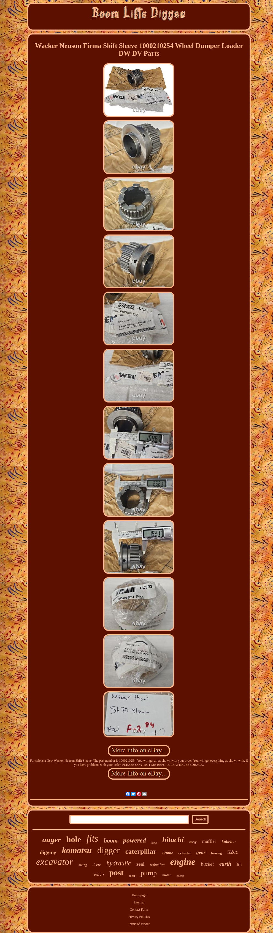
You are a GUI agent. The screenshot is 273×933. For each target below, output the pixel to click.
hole (73, 839)
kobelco (228, 841)
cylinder (184, 853)
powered (134, 840)
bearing (216, 853)
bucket (207, 864)
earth (225, 864)
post (116, 872)
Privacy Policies (139, 917)
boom (111, 840)
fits (92, 838)
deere (97, 865)
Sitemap (139, 902)
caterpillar (140, 851)
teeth (154, 842)
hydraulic (119, 863)
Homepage (139, 895)
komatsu (77, 850)
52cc (232, 852)
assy (193, 841)
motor (166, 875)
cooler (180, 875)
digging (48, 852)
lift (239, 864)
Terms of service (139, 924)
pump (148, 873)
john (132, 875)
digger (108, 850)
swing (83, 865)
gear (201, 852)
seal (140, 864)
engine (182, 862)
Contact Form (139, 909)
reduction (157, 865)
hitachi (173, 840)
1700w (167, 853)
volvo (99, 874)
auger (51, 839)
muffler (209, 841)
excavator (54, 862)
